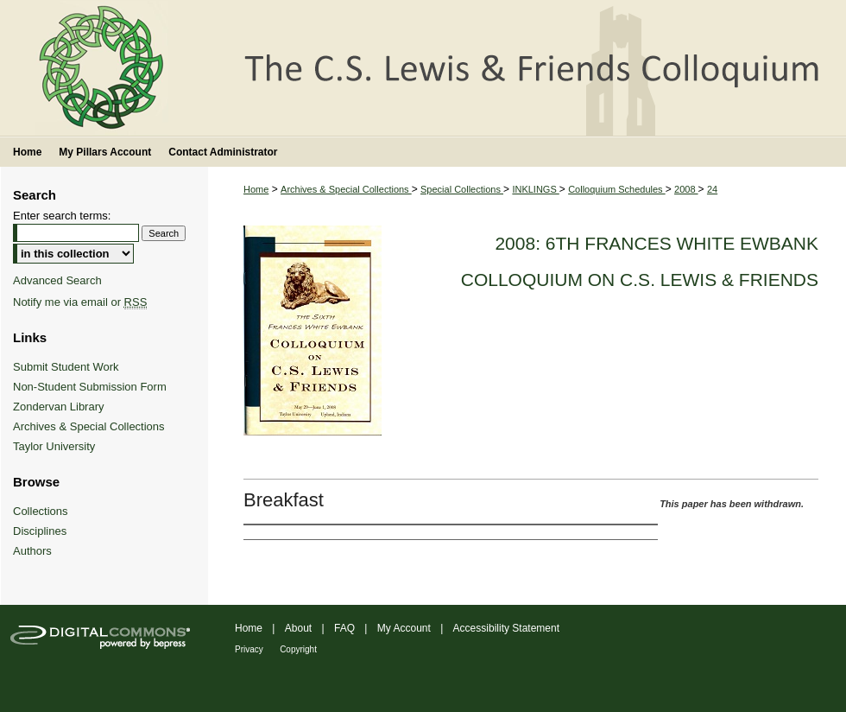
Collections (40, 511)
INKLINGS (535, 189)
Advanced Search (57, 280)
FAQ (344, 628)
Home (255, 189)
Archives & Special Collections (346, 189)
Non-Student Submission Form (90, 386)
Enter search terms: (61, 215)
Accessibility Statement (506, 628)
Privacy (249, 649)
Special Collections (461, 189)
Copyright (298, 649)
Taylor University (54, 446)
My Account (404, 628)
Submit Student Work (66, 366)
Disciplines (39, 530)
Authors (32, 550)
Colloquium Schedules (617, 189)
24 (712, 189)
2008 (686, 189)
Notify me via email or (80, 302)
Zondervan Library (58, 406)
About (298, 628)
